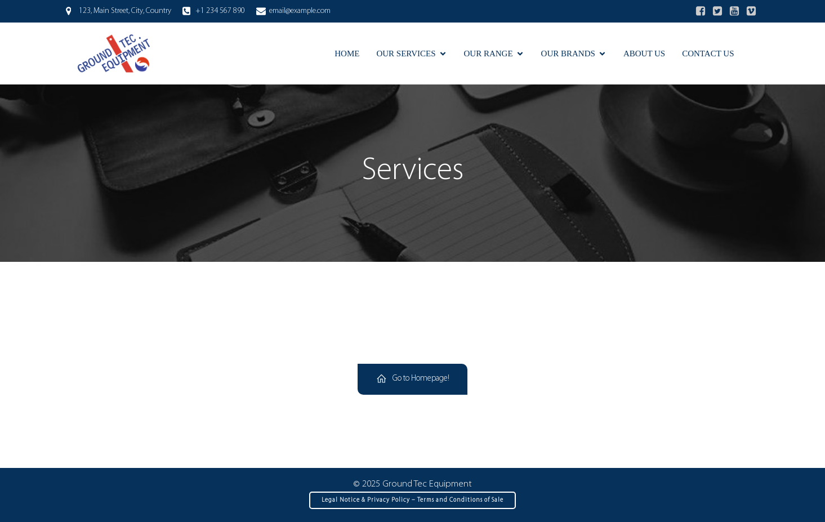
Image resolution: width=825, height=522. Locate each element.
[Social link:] (700, 11)
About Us (644, 53)
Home (347, 53)
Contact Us (708, 53)
